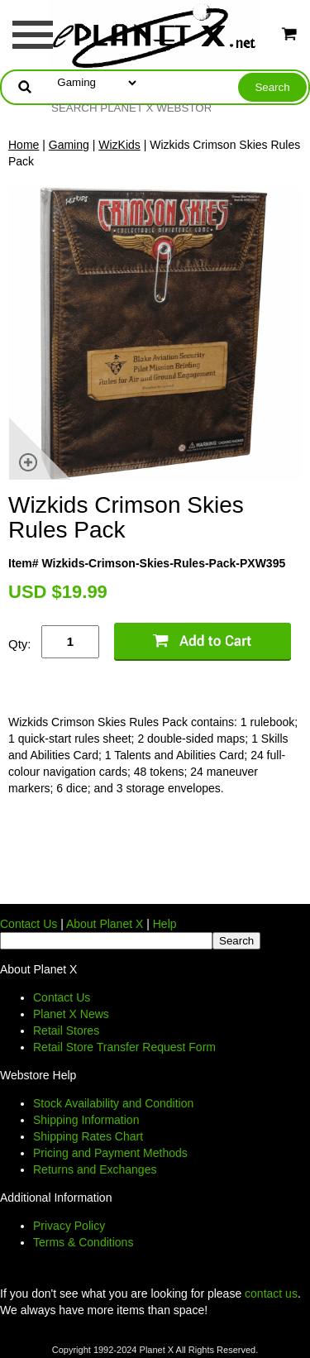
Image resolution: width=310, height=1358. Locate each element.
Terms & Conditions (83, 1242)
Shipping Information (86, 1119)
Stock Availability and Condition (113, 1103)
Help (165, 923)
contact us (271, 1293)
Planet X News (71, 1014)
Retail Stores (66, 1030)
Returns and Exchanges (94, 1169)
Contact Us (28, 923)
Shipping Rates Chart (88, 1136)
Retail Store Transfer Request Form (124, 1047)
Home (23, 144)
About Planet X (104, 923)
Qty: (19, 644)
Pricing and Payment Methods (110, 1153)
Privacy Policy (69, 1225)
